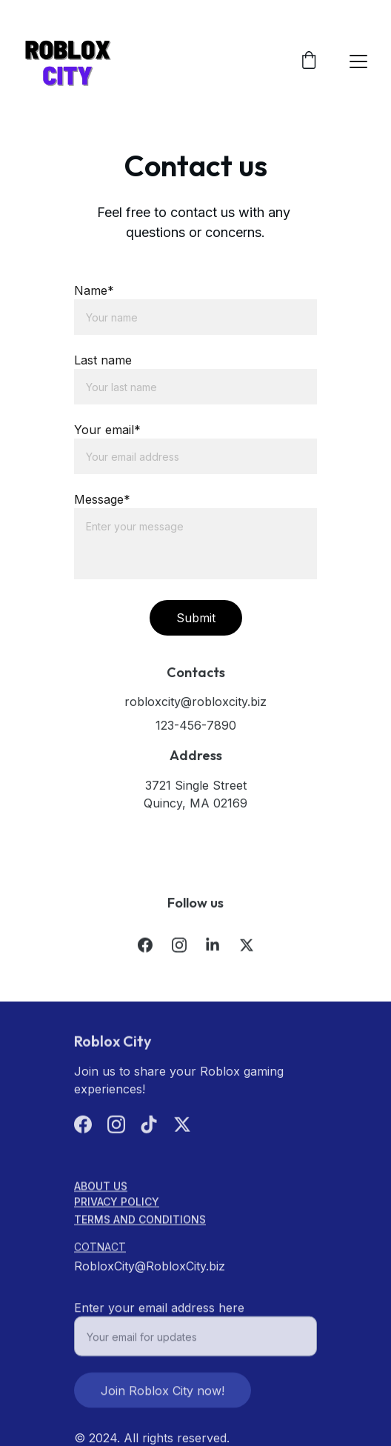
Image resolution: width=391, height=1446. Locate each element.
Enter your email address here (159, 1313)
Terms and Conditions (140, 1220)
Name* (94, 290)
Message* (102, 499)
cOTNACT (100, 1248)
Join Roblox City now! (162, 1396)
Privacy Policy (116, 1202)
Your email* (107, 429)
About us (100, 1187)
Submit (195, 617)
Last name (103, 360)
